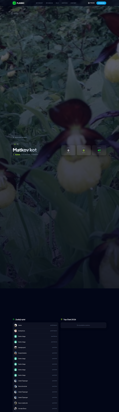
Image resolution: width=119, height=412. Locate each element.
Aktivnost (39, 3)
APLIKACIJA (101, 3)
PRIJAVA (91, 3)
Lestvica (65, 3)
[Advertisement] (59, 304)
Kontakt (73, 3)
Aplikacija (49, 3)
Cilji (57, 3)
